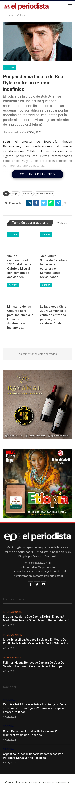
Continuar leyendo (37, 174)
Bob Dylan (27, 193)
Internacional (12, 612)
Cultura (9, 67)
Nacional (9, 699)
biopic (15, 193)
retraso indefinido (44, 193)
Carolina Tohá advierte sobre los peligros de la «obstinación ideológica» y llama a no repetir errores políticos (34, 708)
